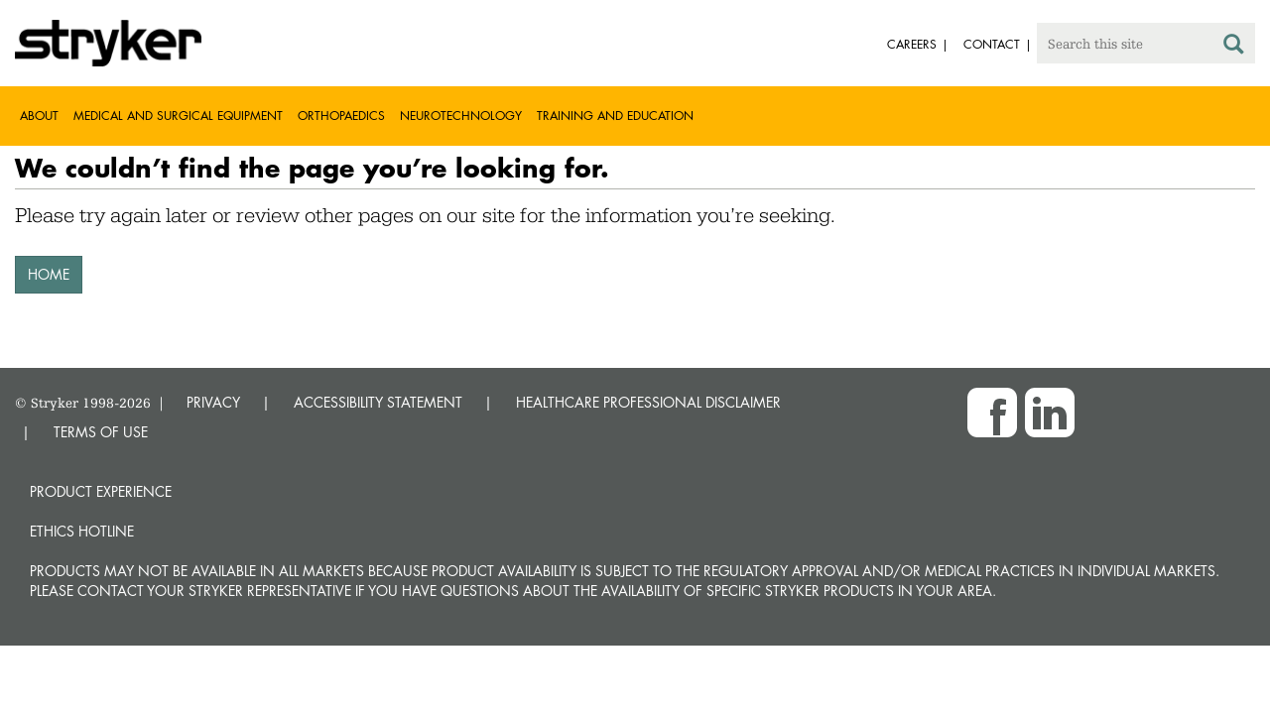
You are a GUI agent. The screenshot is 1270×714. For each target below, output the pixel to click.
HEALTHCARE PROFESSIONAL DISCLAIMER (648, 402)
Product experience (101, 491)
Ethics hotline (82, 531)
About (39, 115)
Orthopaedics (341, 115)
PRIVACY (213, 402)
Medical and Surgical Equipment (178, 115)
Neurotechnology (461, 115)
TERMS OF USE (101, 431)
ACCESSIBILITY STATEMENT (378, 402)
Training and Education (615, 115)
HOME (48, 274)
